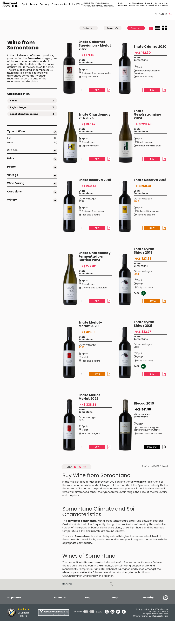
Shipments (14, 597)
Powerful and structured (149, 433)
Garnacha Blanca (139, 572)
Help (115, 597)
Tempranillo (143, 70)
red (113, 562)
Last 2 (152, 228)
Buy (97, 90)
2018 (81, 201)
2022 (81, 347)
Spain (25, 4)
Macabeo (122, 572)
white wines (145, 562)
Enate (82, 59)
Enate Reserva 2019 (95, 180)
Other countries (59, 4)
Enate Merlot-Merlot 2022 (90, 397)
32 (80, 466)
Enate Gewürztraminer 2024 (147, 114)
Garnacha (105, 565)
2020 (81, 420)
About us (60, 597)
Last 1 (97, 374)
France (33, 4)
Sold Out (152, 446)
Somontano (86, 62)
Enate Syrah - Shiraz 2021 (145, 324)
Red (32, 138)
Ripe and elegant (91, 214)
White (32, 142)
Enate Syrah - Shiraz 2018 (145, 251)
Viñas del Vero (142, 414)
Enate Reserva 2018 (150, 180)
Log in (163, 13)
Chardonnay (89, 142)
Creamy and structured (94, 287)
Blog (87, 597)
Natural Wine (76, 4)
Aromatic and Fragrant (149, 145)
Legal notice (162, 616)
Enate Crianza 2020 (150, 46)
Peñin (112, 28)
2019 (136, 201)
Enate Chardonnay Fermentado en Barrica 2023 (95, 256)
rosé (118, 562)
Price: (136, 28)
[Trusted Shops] (16, 612)
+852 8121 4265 (159, 611)
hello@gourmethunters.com (155, 613)
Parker (89, 28)
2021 (136, 274)
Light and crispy (90, 145)
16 (75, 466)
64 (84, 466)
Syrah (140, 283)
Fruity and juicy (90, 76)
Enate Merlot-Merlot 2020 (90, 324)
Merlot (108, 73)
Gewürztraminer (145, 142)
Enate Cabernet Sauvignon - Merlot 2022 (95, 45)
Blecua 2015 (144, 403)
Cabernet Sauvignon (93, 73)
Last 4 (152, 301)
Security (148, 597)
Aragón (11, 64)
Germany (44, 4)
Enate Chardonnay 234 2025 (95, 116)
